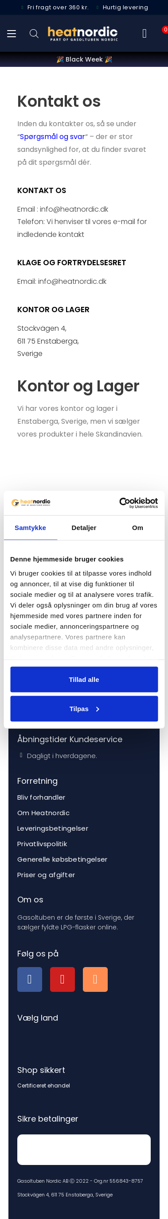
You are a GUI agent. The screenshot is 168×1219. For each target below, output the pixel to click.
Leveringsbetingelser (52, 828)
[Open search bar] (34, 33)
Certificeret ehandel (43, 1085)
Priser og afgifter (46, 874)
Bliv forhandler (41, 797)
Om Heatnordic (43, 812)
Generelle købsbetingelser (62, 859)
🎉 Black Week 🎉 (84, 59)
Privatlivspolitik (42, 843)
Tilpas (84, 708)
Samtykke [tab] (30, 527)
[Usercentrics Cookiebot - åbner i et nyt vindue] (120, 503)
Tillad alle (84, 679)
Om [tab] (137, 527)
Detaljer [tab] (84, 527)
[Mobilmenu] (11, 33)
